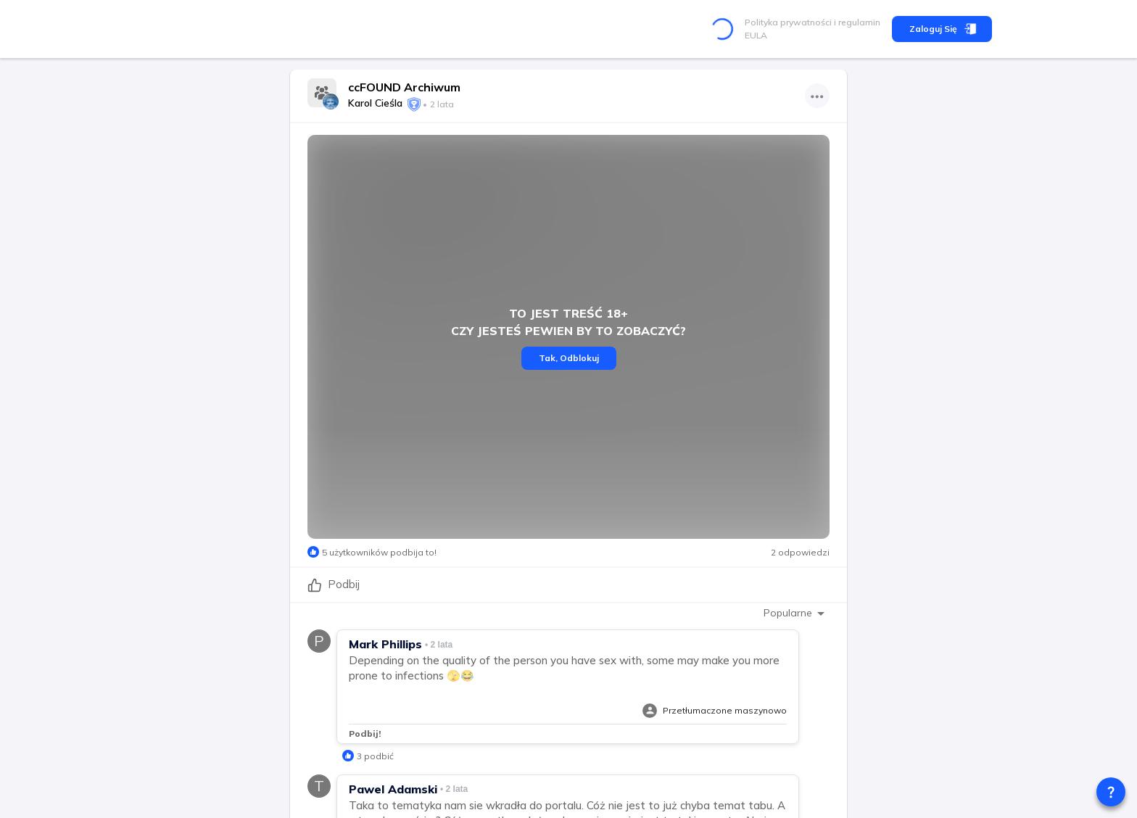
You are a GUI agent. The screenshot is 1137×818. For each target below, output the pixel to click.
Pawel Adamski (393, 789)
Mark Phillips (385, 644)
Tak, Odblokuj (568, 358)
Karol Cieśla (375, 103)
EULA (756, 35)
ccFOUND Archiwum (404, 87)
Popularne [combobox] (788, 612)
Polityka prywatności (788, 22)
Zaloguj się (942, 29)
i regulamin (856, 22)
